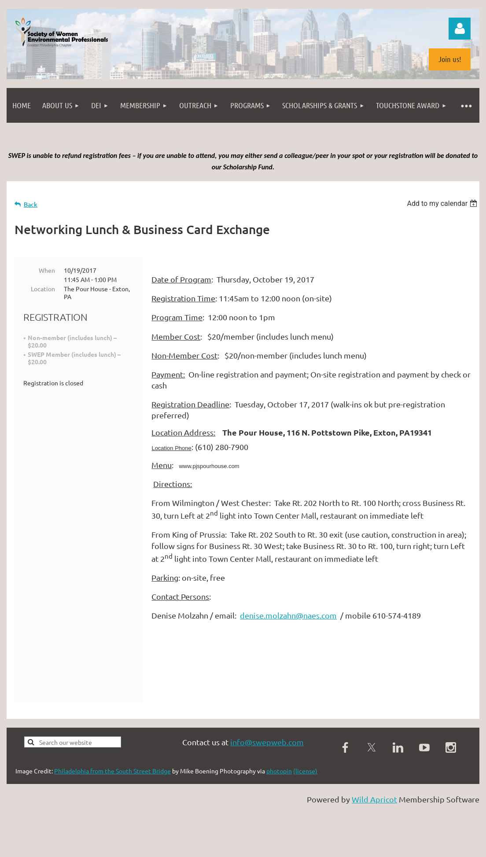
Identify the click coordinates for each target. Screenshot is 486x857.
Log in (460, 29)
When (47, 270)
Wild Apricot (374, 819)
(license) (305, 791)
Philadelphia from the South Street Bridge (112, 791)
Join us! (449, 59)
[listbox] (443, 203)
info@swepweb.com (267, 762)
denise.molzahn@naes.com (288, 615)
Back (30, 204)
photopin (279, 791)
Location (43, 289)
